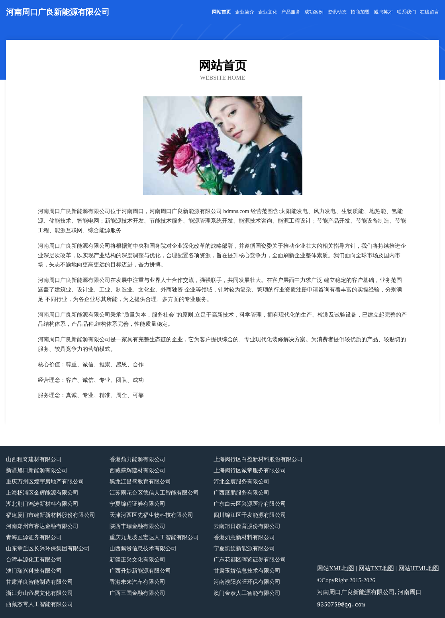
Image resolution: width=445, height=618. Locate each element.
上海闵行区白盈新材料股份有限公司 (258, 459)
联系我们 (406, 12)
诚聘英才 (383, 12)
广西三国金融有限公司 (137, 593)
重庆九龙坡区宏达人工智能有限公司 (154, 537)
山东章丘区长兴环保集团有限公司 (48, 549)
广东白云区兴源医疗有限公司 (250, 504)
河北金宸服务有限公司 (241, 482)
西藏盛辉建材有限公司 (137, 470)
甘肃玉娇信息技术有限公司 (247, 571)
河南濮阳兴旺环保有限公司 (247, 582)
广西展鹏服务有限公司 (241, 493)
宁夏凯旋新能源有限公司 (244, 549)
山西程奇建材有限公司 (34, 459)
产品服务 (290, 12)
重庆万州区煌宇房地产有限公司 (45, 482)
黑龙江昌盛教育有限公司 (140, 482)
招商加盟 (360, 12)
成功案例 (313, 12)
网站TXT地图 (376, 568)
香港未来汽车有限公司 (137, 582)
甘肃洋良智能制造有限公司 (39, 582)
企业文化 (267, 12)
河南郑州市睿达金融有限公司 (42, 526)
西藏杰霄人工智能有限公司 (39, 604)
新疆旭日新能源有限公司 (36, 470)
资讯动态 (337, 12)
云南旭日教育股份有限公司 (247, 526)
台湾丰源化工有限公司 (34, 560)
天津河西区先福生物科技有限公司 (151, 515)
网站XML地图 (335, 568)
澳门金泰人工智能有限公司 (247, 593)
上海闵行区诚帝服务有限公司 (250, 470)
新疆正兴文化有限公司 (137, 560)
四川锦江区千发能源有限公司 (250, 515)
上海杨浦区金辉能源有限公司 (42, 493)
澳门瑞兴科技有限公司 (34, 571)
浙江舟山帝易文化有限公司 (39, 593)
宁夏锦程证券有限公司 (137, 504)
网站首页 (221, 12)
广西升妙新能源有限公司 (140, 571)
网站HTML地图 (418, 568)
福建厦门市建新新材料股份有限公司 (50, 515)
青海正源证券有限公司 (34, 537)
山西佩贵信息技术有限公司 (143, 549)
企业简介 (244, 12)
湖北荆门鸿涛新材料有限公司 (42, 504)
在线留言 (429, 12)
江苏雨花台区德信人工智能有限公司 (154, 493)
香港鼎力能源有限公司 (137, 459)
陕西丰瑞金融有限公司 (137, 526)
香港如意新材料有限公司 (244, 537)
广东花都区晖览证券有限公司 (250, 560)
